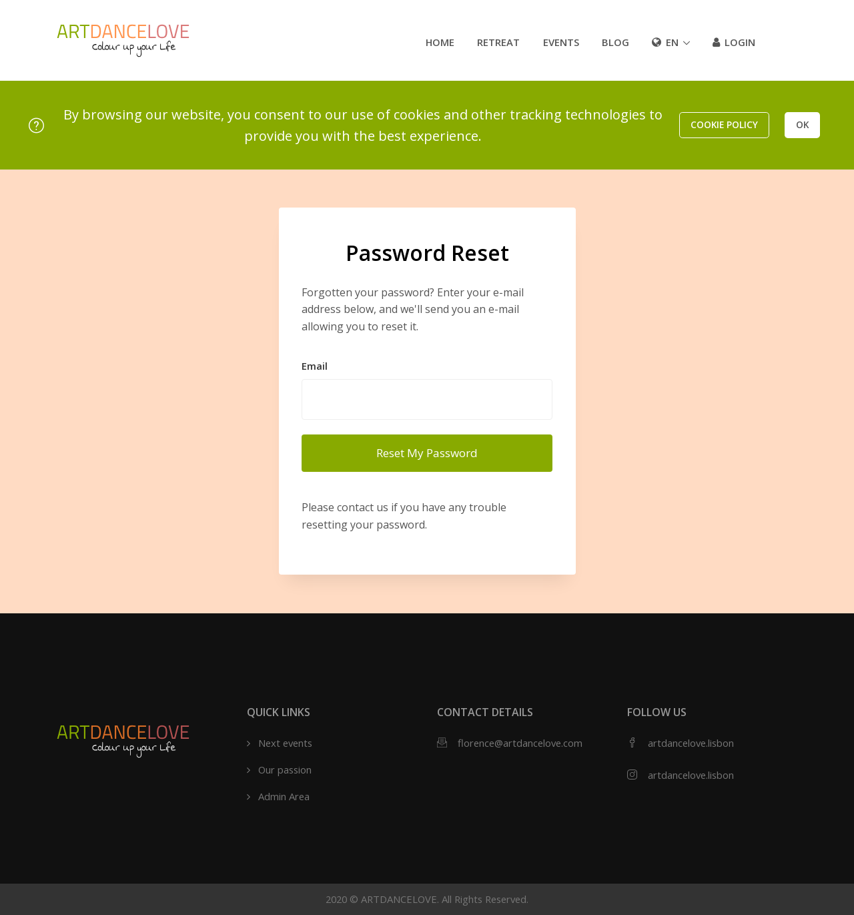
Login (734, 42)
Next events (285, 742)
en (665, 42)
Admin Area (284, 796)
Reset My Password (427, 453)
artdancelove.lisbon (691, 742)
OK (802, 124)
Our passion (285, 769)
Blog (615, 42)
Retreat (498, 42)
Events (561, 42)
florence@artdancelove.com (520, 742)
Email (315, 365)
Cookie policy (724, 124)
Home (440, 42)
